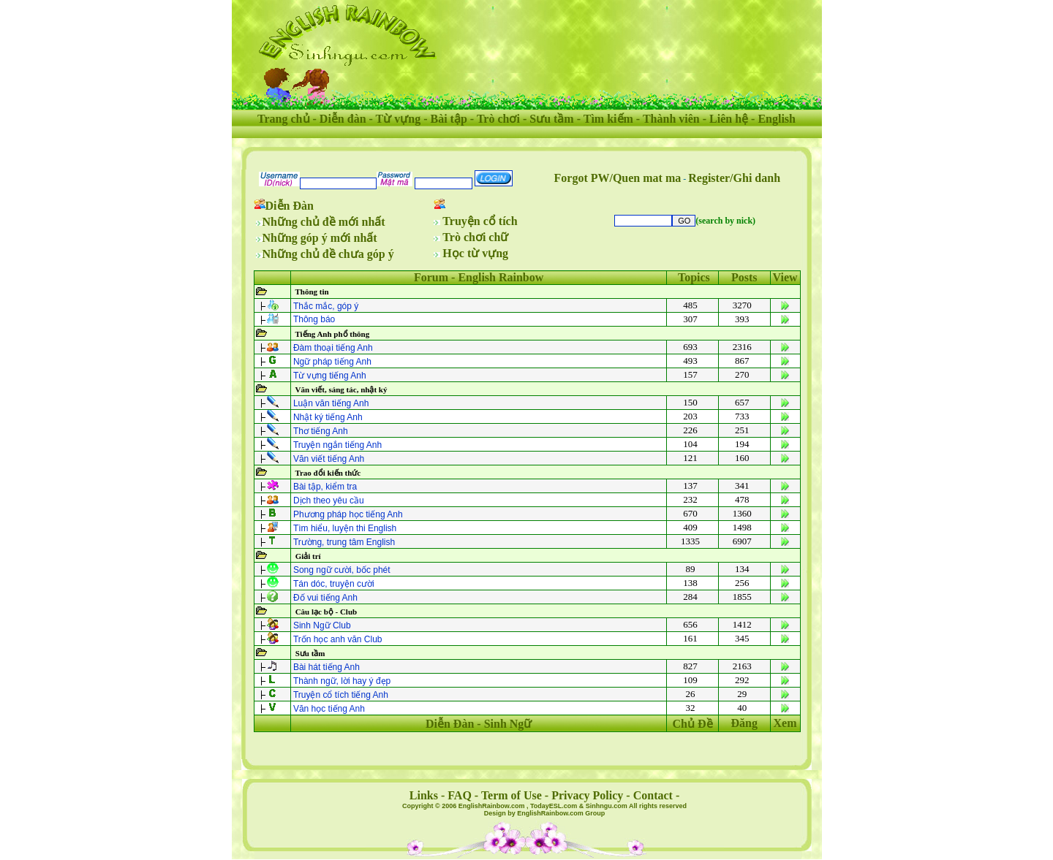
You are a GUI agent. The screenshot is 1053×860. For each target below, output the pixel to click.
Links (424, 795)
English (777, 119)
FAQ (460, 795)
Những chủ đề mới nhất (324, 222)
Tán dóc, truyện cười (333, 584)
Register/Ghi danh (734, 178)
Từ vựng (398, 119)
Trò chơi (498, 119)
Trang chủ (283, 119)
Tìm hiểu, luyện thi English (344, 528)
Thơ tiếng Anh (320, 431)
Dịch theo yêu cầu (328, 500)
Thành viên (671, 119)
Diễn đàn (343, 119)
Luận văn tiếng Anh (331, 403)
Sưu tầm (551, 119)
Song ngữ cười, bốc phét (341, 570)
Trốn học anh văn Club (337, 639)
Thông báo (314, 319)
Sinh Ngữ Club (322, 625)
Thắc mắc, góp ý (325, 306)
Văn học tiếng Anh (329, 709)
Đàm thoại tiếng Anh (333, 348)
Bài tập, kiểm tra (325, 487)
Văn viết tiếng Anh (328, 459)
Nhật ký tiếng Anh (328, 417)
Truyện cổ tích (479, 221)
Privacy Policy (587, 795)
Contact (653, 795)
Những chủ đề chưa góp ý (328, 254)
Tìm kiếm (608, 119)
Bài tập (448, 119)
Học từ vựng (475, 253)
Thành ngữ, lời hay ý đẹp (341, 681)
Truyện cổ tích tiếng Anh (340, 695)
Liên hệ (728, 119)
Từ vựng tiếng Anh (329, 375)
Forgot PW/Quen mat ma (618, 178)
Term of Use (511, 795)
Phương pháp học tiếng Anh (348, 514)
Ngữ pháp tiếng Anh (332, 362)
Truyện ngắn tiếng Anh (337, 445)
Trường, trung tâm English (344, 542)
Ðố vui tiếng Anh (325, 598)
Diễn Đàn (289, 205)
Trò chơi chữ (475, 237)
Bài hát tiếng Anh (326, 667)
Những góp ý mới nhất (320, 238)
